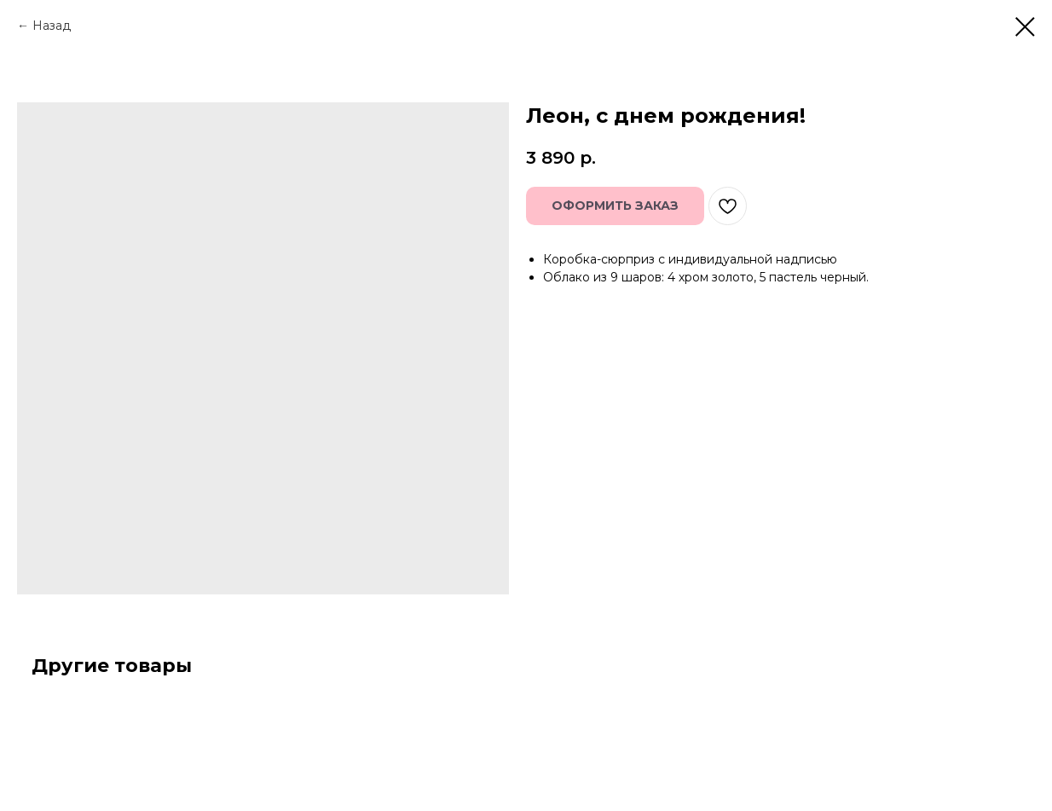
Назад (51, 25)
